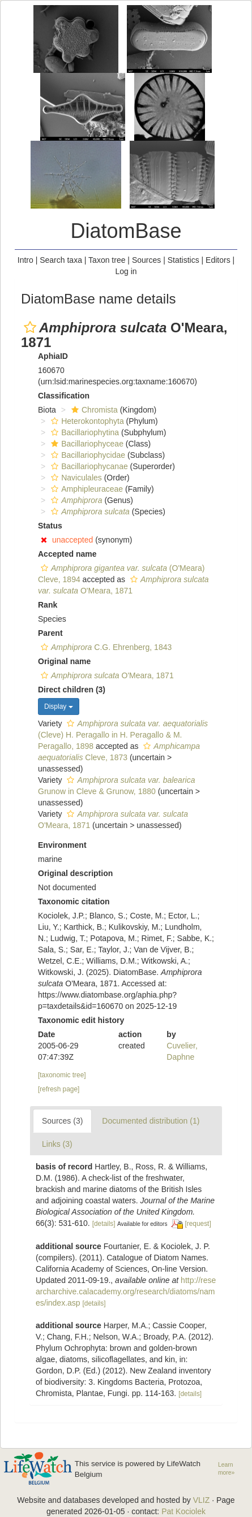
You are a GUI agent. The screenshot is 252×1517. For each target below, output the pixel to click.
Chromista (93, 409)
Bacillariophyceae (85, 443)
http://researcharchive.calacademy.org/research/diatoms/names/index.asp (126, 1291)
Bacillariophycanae (88, 466)
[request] (198, 1224)
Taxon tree (106, 260)
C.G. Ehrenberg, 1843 (105, 647)
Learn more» (226, 1469)
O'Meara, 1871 (106, 675)
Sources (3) (62, 1120)
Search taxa (61, 260)
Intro (25, 260)
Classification (63, 395)
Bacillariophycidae (86, 455)
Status (50, 525)
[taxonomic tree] (62, 1075)
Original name (64, 661)
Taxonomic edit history (81, 1020)
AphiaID (53, 356)
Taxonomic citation (74, 901)
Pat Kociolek (183, 1511)
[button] (30, 327)
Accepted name (67, 553)
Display (58, 706)
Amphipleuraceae (85, 488)
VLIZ (201, 1500)
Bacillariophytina (83, 432)
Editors (218, 260)
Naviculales (75, 477)
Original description (75, 873)
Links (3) (57, 1143)
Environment (62, 844)
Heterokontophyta (86, 421)
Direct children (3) (71, 689)
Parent (50, 633)
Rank (47, 604)
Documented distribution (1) (150, 1120)
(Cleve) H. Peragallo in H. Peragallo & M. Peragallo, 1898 (123, 735)
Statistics (183, 260)
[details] (104, 1224)
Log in (125, 271)
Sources (146, 260)
